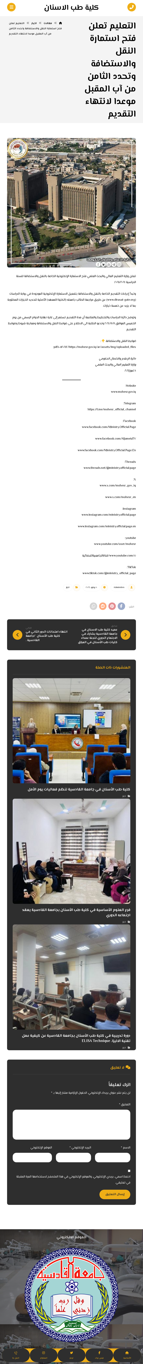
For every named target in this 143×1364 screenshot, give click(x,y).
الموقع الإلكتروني (41, 1147)
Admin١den (119, 587)
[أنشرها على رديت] (103, 606)
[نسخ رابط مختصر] (93, 606)
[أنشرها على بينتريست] (112, 606)
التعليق (124, 1104)
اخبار (67, 587)
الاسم (125, 1147)
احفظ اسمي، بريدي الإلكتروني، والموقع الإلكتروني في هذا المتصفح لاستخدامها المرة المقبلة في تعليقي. (73, 1179)
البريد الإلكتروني (80, 1147)
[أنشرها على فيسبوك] (121, 606)
